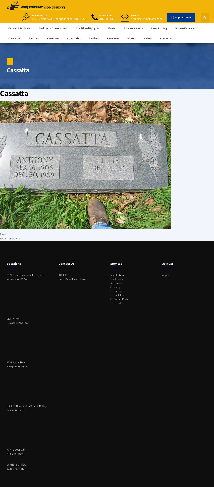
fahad (3, 234)
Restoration (117, 283)
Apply (165, 275)
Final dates (116, 279)
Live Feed (115, 303)
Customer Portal (119, 299)
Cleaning (115, 287)
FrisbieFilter (117, 295)
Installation (117, 275)
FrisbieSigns (117, 291)
